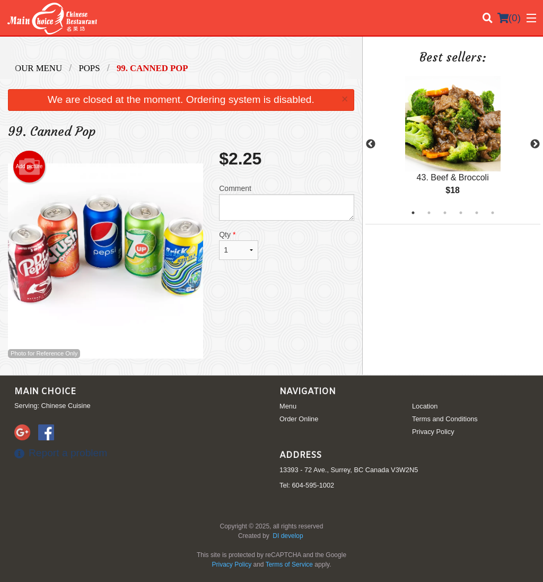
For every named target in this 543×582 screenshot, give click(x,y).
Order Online (298, 419)
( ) (509, 18)
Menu (287, 406)
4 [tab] (461, 212)
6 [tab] (492, 212)
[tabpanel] (453, 144)
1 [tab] (413, 212)
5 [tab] (476, 212)
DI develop (288, 536)
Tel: (306, 485)
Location (424, 406)
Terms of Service (289, 564)
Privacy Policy (433, 432)
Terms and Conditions (445, 419)
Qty (238, 245)
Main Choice (45, 391)
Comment (286, 202)
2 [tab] (429, 212)
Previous (370, 144)
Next (535, 144)
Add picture (29, 167)
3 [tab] (445, 212)
